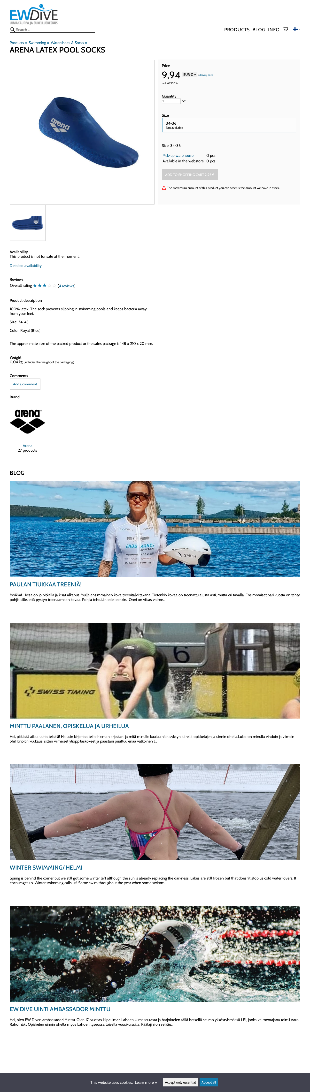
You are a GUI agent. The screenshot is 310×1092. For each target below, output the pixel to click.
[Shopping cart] (287, 29)
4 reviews (66, 286)
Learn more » (146, 1082)
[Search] (52, 30)
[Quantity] (171, 101)
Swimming (39, 42)
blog (259, 29)
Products (237, 29)
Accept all (209, 1082)
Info (273, 29)
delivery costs (206, 74)
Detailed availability (26, 265)
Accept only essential (180, 1082)
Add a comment (25, 384)
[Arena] (27, 432)
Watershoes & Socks (69, 42)
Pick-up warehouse (178, 155)
